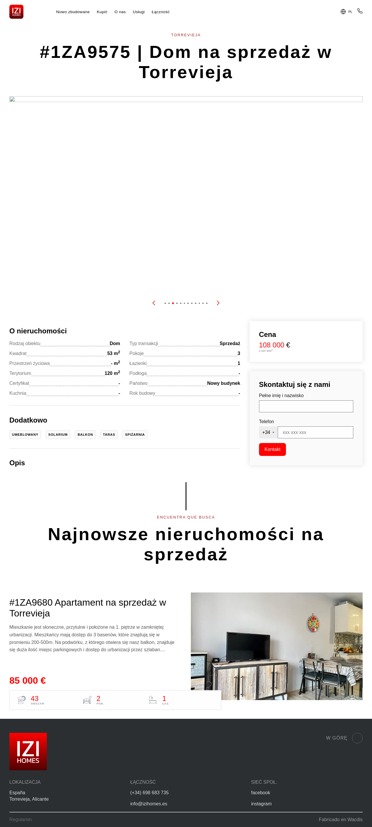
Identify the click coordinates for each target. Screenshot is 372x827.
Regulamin (20, 819)
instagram (261, 803)
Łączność (161, 12)
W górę (344, 738)
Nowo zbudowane (73, 12)
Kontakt (272, 449)
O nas (120, 12)
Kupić (102, 12)
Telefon (266, 421)
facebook (260, 792)
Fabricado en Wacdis (341, 819)
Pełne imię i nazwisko (281, 395)
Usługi (139, 12)
